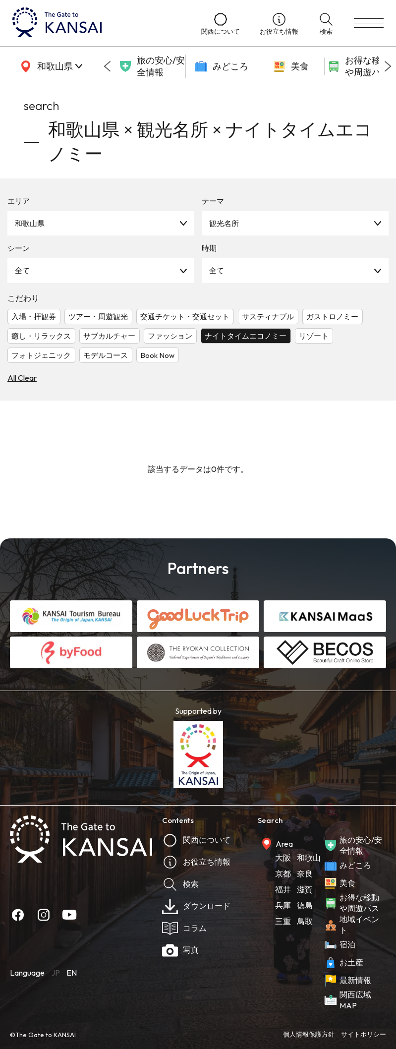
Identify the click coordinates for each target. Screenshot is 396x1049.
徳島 (305, 905)
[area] (49, 66)
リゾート (314, 336)
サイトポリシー (363, 1034)
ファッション (170, 336)
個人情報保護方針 (309, 1034)
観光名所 (224, 223)
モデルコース (105, 355)
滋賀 (305, 889)
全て (22, 270)
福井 (283, 889)
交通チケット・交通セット (184, 316)
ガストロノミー (332, 316)
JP (55, 973)
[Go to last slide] (107, 66)
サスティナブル (268, 316)
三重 (283, 921)
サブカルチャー (109, 336)
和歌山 (309, 858)
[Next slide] (388, 66)
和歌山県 (30, 223)
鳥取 (305, 921)
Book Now (157, 355)
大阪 (283, 858)
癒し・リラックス (41, 336)
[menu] (369, 23)
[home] (96, 23)
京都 (283, 873)
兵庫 (283, 905)
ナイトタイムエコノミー (245, 336)
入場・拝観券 (33, 316)
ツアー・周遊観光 (98, 316)
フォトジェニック (41, 355)
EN (71, 973)
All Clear (22, 378)
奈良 (305, 873)
